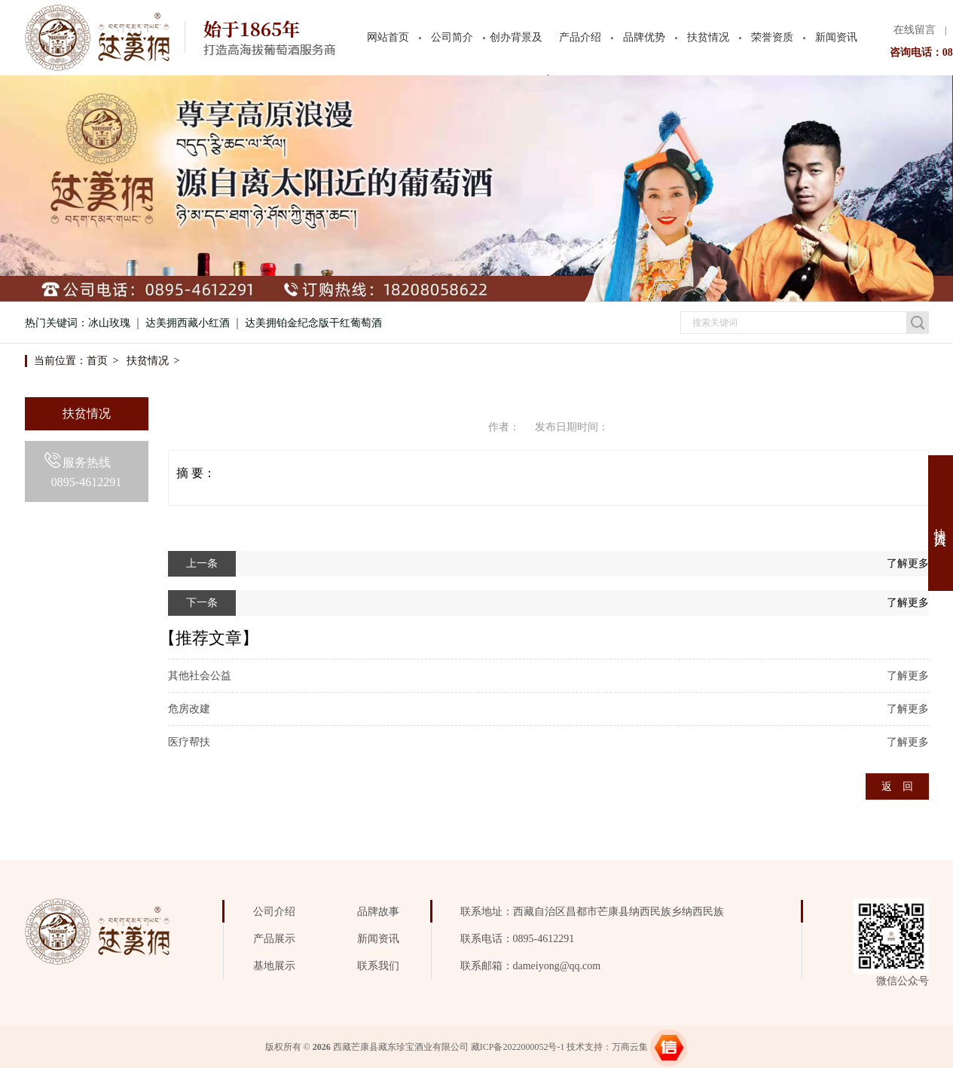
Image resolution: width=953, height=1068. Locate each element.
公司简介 (452, 37)
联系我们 (378, 966)
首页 (97, 360)
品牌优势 (644, 37)
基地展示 (274, 966)
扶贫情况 (708, 37)
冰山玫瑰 (109, 323)
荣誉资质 (772, 37)
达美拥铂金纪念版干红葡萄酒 (313, 323)
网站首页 (388, 37)
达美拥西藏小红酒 (187, 323)
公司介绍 (274, 911)
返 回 (897, 786)
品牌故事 (378, 911)
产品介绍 (580, 37)
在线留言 (914, 29)
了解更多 (908, 563)
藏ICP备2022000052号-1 (518, 1047)
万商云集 (630, 1047)
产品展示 (274, 938)
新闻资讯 (836, 37)
